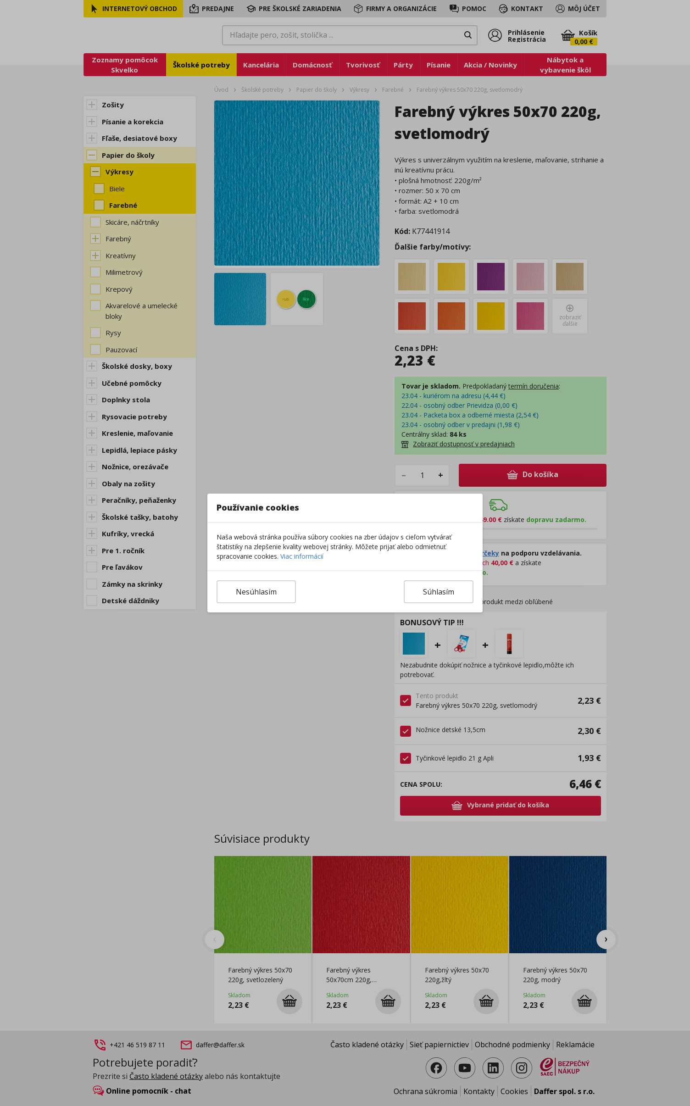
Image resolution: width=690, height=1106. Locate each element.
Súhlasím (438, 592)
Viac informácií (301, 556)
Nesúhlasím (256, 592)
